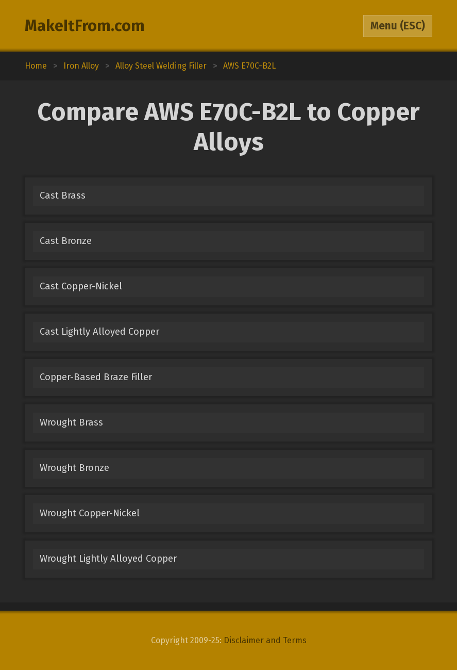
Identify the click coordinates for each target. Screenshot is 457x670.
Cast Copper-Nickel (81, 286)
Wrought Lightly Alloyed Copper (108, 558)
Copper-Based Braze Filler (96, 377)
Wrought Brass (71, 422)
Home (36, 66)
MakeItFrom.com (85, 26)
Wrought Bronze (74, 467)
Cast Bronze (66, 241)
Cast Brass (63, 195)
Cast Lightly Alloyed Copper (99, 331)
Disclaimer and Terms (265, 640)
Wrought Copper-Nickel (90, 513)
